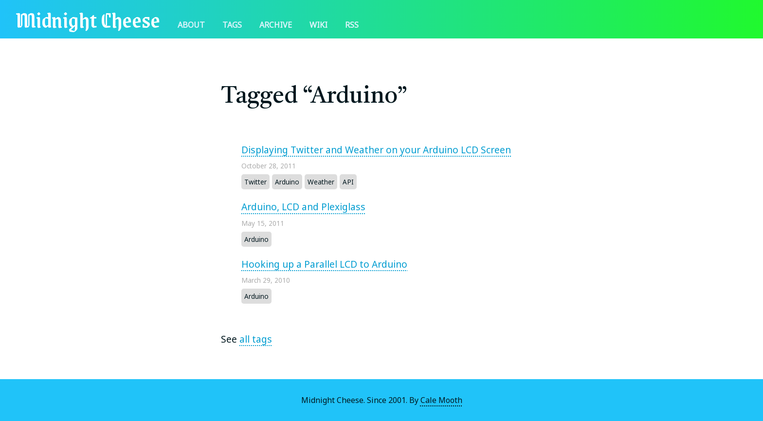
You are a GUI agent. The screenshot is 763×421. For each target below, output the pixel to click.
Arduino (287, 181)
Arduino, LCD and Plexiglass (303, 206)
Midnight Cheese (88, 19)
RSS (352, 24)
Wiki (318, 24)
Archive (275, 24)
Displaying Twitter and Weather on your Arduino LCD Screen (376, 149)
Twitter (255, 181)
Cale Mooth (441, 400)
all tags (255, 339)
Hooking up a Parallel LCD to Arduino (324, 264)
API (348, 181)
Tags (232, 24)
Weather (321, 181)
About (191, 24)
